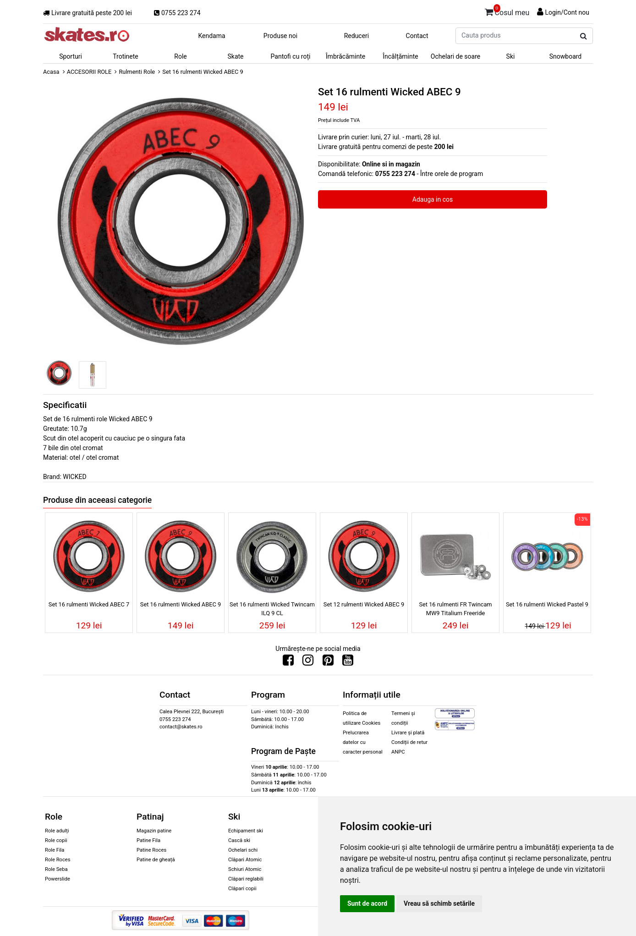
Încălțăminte (400, 56)
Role (180, 56)
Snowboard (565, 56)
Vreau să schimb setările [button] (439, 903)
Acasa (51, 71)
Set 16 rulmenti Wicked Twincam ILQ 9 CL (272, 609)
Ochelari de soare (455, 56)
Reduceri (356, 35)
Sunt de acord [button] (367, 903)
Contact (417, 35)
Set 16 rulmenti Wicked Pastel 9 (547, 604)
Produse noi (280, 35)
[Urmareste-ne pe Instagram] (308, 662)
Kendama (211, 35)
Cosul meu (507, 11)
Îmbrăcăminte (345, 56)
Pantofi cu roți (291, 56)
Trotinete (125, 56)
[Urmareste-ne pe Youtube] (348, 662)
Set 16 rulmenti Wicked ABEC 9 (180, 604)
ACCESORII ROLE (89, 71)
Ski (510, 56)
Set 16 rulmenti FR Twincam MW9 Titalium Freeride (455, 609)
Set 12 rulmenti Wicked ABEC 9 (363, 604)
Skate (235, 56)
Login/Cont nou (567, 12)
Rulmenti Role (137, 71)
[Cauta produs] (583, 36)
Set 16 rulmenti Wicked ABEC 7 (89, 604)
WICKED (74, 476)
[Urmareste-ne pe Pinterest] (328, 662)
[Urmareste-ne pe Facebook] (288, 662)
